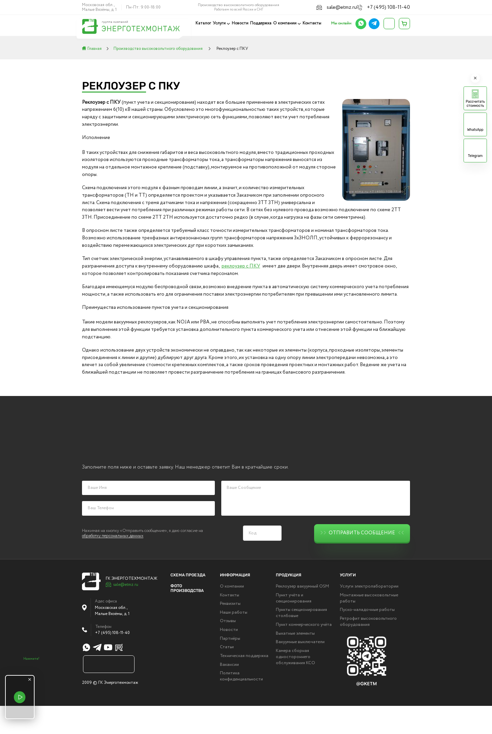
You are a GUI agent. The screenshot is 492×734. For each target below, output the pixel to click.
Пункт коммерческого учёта (304, 653)
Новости (241, 23)
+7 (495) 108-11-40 (392, 7)
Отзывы (228, 650)
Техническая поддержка (244, 684)
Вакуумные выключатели (300, 670)
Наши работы (233, 641)
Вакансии (229, 693)
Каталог (205, 23)
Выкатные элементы (295, 662)
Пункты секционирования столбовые (301, 641)
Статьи (227, 675)
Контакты (312, 23)
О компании (285, 23)
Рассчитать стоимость (475, 104)
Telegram (475, 156)
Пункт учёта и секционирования (293, 626)
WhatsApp (475, 130)
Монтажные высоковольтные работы (369, 626)
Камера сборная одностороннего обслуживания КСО (295, 685)
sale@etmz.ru (350, 7)
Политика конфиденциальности (241, 704)
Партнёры (230, 667)
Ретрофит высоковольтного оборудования (368, 650)
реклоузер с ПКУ (241, 266)
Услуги (220, 23)
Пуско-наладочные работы (367, 638)
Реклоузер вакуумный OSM (302, 615)
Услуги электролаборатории (369, 615)
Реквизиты (230, 632)
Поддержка (261, 23)
